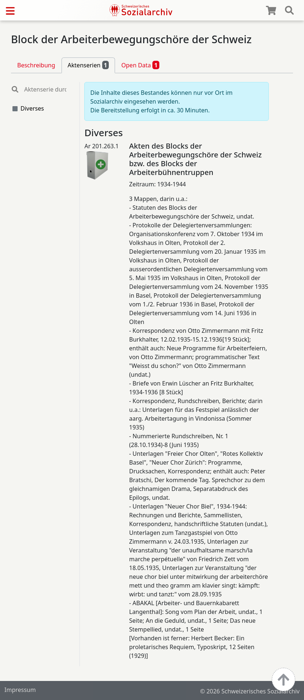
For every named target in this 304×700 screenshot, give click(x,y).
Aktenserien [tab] (88, 65)
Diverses (32, 108)
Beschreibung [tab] (36, 65)
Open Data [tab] (140, 65)
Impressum (20, 690)
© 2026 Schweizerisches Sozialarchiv (250, 691)
